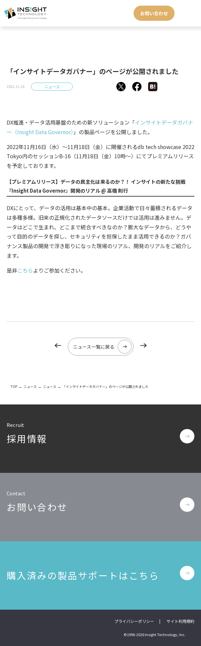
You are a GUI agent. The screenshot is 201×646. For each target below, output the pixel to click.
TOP (14, 386)
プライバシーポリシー (134, 621)
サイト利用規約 (180, 621)
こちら (25, 270)
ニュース (52, 86)
